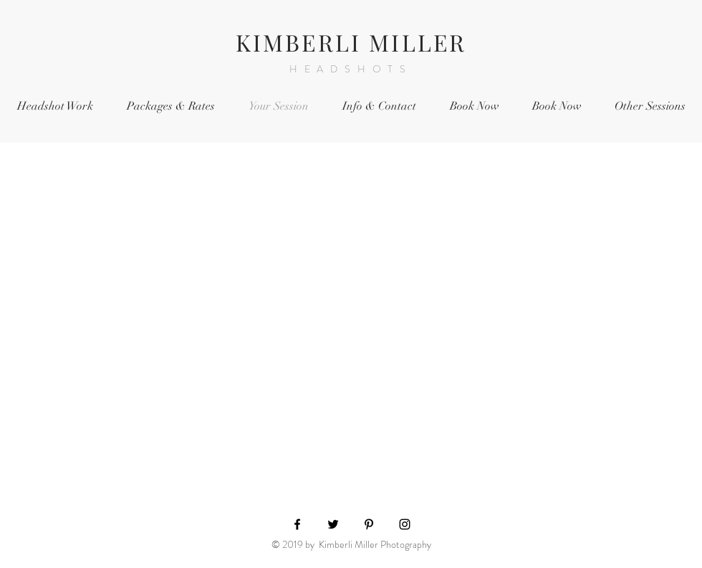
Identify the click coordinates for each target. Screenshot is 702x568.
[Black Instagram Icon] (405, 524)
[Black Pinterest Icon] (369, 524)
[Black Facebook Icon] (297, 524)
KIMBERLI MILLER (351, 42)
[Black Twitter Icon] (333, 524)
